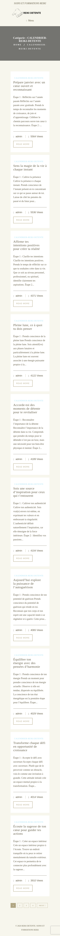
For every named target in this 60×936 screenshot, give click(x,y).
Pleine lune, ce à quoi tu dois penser (27, 326)
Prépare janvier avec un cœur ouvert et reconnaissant (29, 86)
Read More (23, 144)
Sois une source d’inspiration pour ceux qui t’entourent (29, 492)
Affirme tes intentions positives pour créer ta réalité (26, 245)
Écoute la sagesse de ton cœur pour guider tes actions (29, 830)
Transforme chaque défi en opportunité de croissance (29, 746)
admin (19, 136)
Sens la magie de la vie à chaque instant (30, 167)
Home (18, 45)
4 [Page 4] (32, 905)
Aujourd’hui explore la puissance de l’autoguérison (27, 583)
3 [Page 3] (26, 905)
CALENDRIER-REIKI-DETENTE (28, 78)
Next (42, 905)
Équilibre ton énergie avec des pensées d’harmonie (26, 663)
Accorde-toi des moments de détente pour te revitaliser (26, 408)
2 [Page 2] (19, 905)
